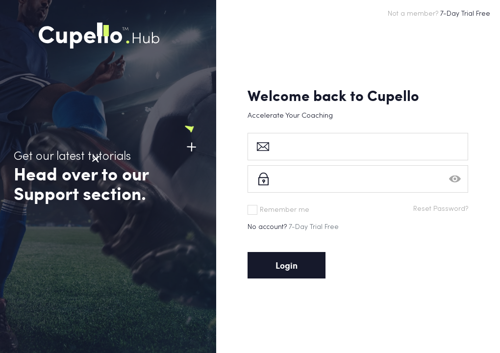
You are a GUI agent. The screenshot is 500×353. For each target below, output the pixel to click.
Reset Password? (440, 209)
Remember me (278, 210)
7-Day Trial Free (314, 227)
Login (286, 265)
